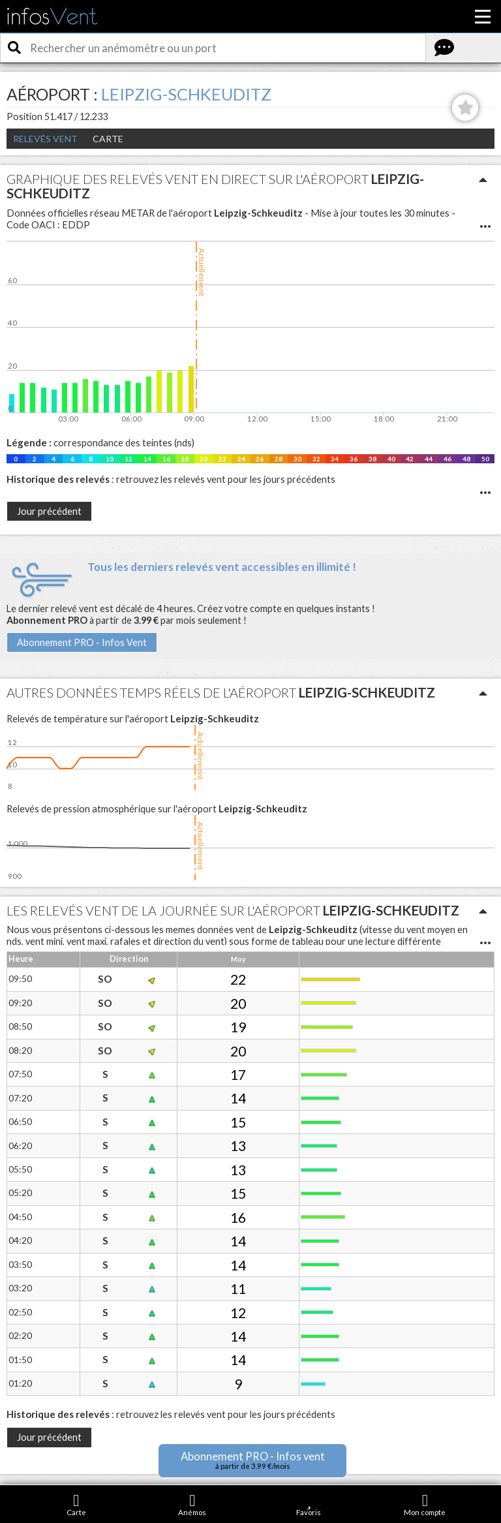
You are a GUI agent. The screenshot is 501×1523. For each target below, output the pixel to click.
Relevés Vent (45, 138)
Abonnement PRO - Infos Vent (82, 642)
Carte (108, 138)
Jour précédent (49, 511)
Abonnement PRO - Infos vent (253, 1460)
